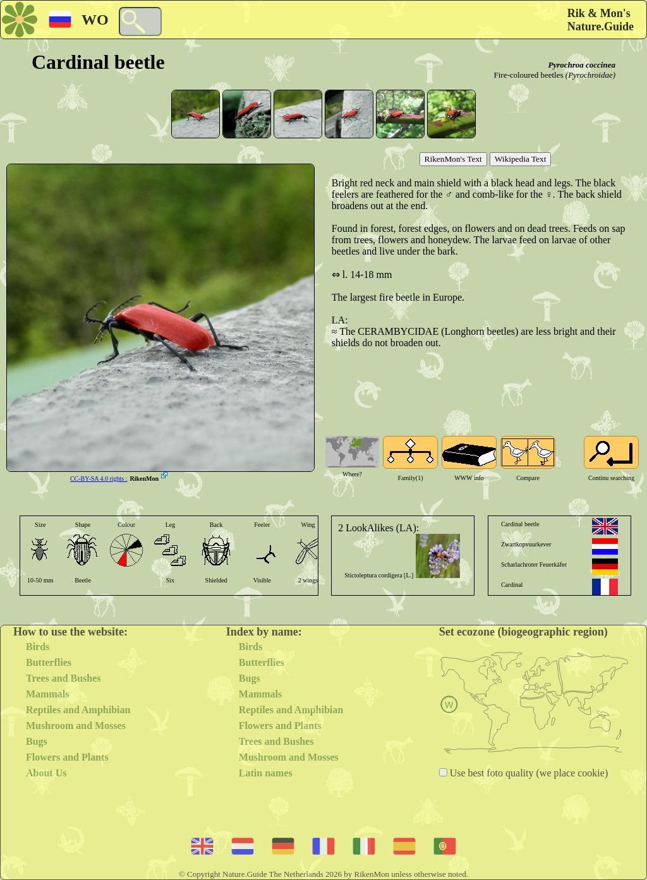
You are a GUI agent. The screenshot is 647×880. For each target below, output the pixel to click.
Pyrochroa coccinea (581, 64)
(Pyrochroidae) (590, 75)
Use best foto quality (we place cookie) (527, 773)
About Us (46, 773)
